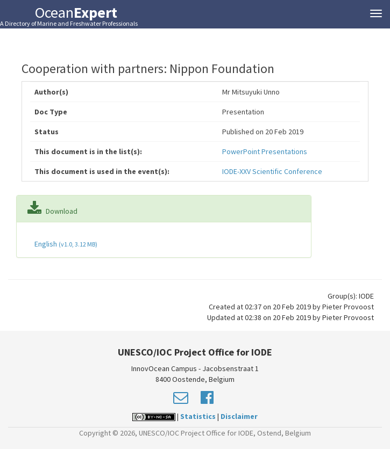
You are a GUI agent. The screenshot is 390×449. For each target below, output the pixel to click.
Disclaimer (239, 416)
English (65, 244)
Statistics (198, 416)
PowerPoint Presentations (264, 151)
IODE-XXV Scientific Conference (272, 171)
